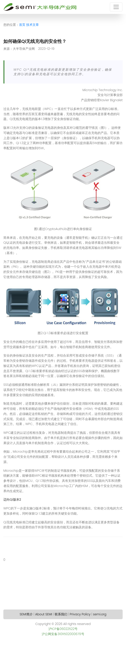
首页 (22, 24)
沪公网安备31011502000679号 (63, 634)
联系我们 (61, 614)
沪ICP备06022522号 (63, 629)
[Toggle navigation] (116, 6)
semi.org (99, 614)
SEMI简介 (26, 614)
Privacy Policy (80, 614)
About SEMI (43, 614)
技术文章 (32, 24)
